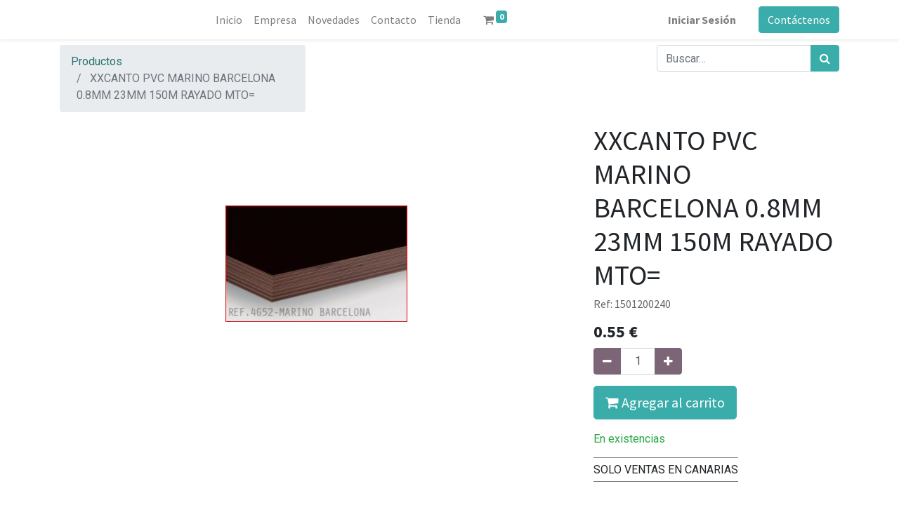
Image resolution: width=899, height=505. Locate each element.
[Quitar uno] (607, 361)
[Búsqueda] (825, 58)
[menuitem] (229, 20)
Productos (96, 61)
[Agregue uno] (668, 361)
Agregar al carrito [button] (665, 402)
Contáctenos (799, 20)
